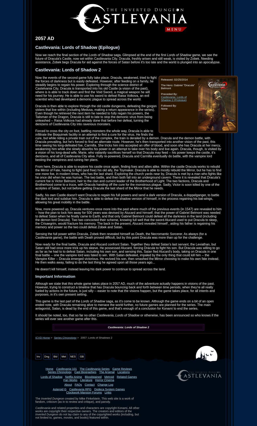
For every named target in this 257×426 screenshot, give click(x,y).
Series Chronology (65, 337)
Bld (55, 356)
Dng (46, 356)
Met (64, 356)
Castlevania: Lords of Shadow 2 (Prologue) (174, 99)
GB (82, 356)
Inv (38, 356)
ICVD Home (42, 337)
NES (73, 356)
